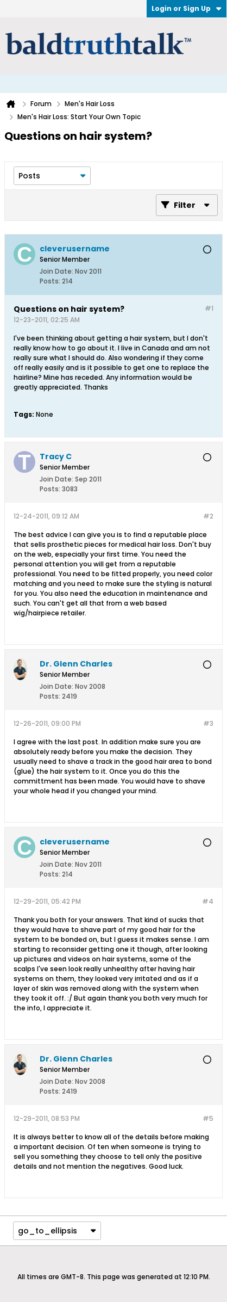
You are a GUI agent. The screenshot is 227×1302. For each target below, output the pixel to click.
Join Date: (56, 271)
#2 (208, 516)
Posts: (50, 281)
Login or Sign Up (187, 8)
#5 (208, 1118)
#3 (208, 723)
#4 (207, 901)
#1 (209, 308)
